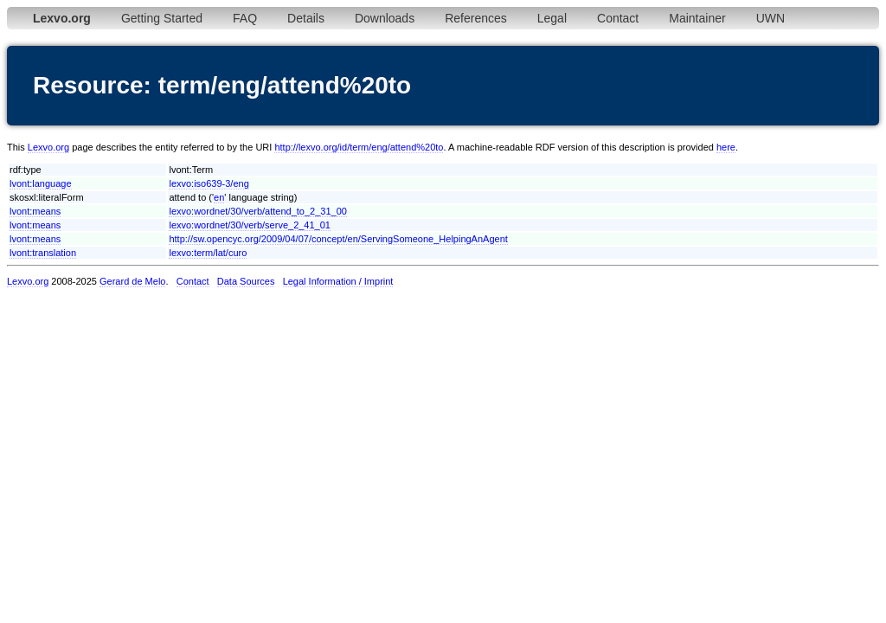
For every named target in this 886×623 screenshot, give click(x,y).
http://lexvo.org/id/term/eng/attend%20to (358, 147)
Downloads (384, 18)
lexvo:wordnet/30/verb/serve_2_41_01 (250, 225)
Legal (552, 18)
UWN (770, 18)
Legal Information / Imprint (338, 281)
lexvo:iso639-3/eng (208, 183)
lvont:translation (43, 252)
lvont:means (35, 211)
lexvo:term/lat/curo (208, 252)
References (476, 18)
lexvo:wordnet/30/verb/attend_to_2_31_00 (258, 211)
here (725, 147)
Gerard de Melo (132, 281)
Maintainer (697, 18)
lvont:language (41, 183)
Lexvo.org (48, 147)
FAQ (245, 18)
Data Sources (246, 281)
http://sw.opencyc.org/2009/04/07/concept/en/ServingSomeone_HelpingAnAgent (338, 239)
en (219, 197)
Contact (618, 18)
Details (305, 18)
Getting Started (161, 18)
